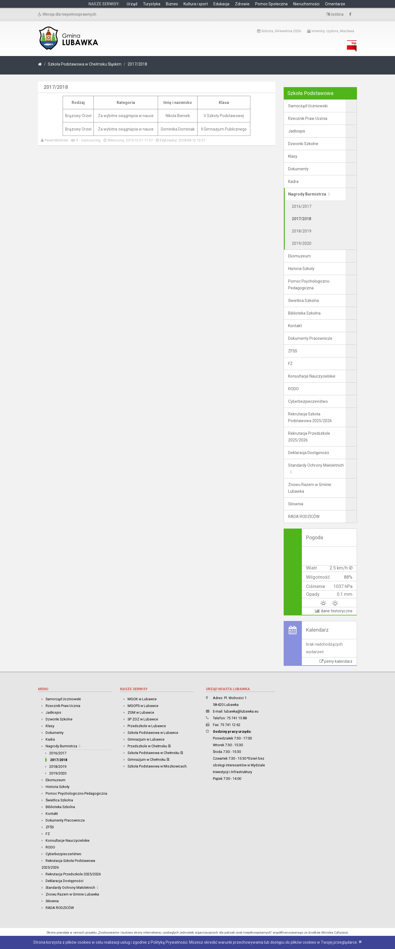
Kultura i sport (196, 4)
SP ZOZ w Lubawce (143, 719)
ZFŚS (292, 351)
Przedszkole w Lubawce (147, 726)
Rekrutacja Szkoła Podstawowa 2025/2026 (310, 417)
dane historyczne (333, 610)
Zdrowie (242, 4)
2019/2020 (301, 243)
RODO (293, 389)
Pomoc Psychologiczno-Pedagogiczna (309, 284)
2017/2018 (137, 64)
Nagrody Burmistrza (307, 194)
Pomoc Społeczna (271, 4)
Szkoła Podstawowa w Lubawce (153, 733)
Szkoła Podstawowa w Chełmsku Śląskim (84, 64)
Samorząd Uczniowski (308, 106)
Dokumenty (298, 169)
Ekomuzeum (299, 256)
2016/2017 (301, 206)
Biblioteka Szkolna (304, 313)
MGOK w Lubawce (142, 699)
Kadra (293, 181)
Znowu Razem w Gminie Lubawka (309, 488)
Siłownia (295, 504)
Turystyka (151, 4)
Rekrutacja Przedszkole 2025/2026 (309, 436)
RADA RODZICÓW (303, 516)
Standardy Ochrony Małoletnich (316, 465)
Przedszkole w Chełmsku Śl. (149, 746)
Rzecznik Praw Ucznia (307, 118)
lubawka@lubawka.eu (241, 711)
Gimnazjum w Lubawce (146, 739)
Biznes (172, 4)
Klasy (292, 156)
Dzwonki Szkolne (303, 143)
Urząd (132, 4)
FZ (290, 363)
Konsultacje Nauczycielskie (311, 376)
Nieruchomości (306, 4)
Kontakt (295, 326)
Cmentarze (335, 4)
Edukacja (221, 4)
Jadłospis (296, 131)
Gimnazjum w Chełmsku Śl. (149, 759)
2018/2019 (301, 231)
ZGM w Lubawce (141, 712)
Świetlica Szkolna (303, 300)
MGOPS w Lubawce (143, 706)
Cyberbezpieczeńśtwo (308, 401)
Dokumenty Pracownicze (310, 338)
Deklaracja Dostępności (308, 452)
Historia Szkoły (301, 268)
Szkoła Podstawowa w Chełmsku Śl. (156, 753)
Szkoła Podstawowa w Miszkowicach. (157, 766)
